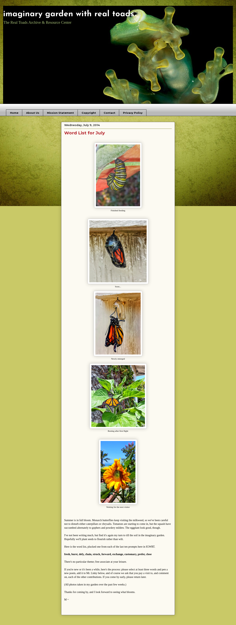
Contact (109, 112)
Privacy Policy (133, 112)
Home (14, 112)
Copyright (89, 112)
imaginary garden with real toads (68, 14)
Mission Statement (60, 112)
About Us (32, 112)
